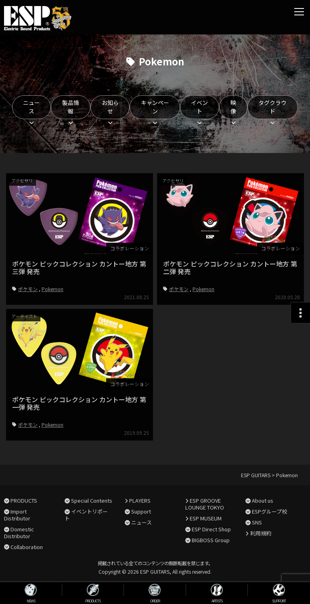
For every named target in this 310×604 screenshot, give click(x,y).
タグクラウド (272, 107)
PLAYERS (140, 500)
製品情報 (70, 107)
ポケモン (28, 288)
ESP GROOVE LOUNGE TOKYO (204, 504)
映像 (233, 107)
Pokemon (52, 288)
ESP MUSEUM (206, 518)
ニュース (31, 107)
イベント (199, 107)
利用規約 (260, 533)
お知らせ (110, 107)
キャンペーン (155, 107)
